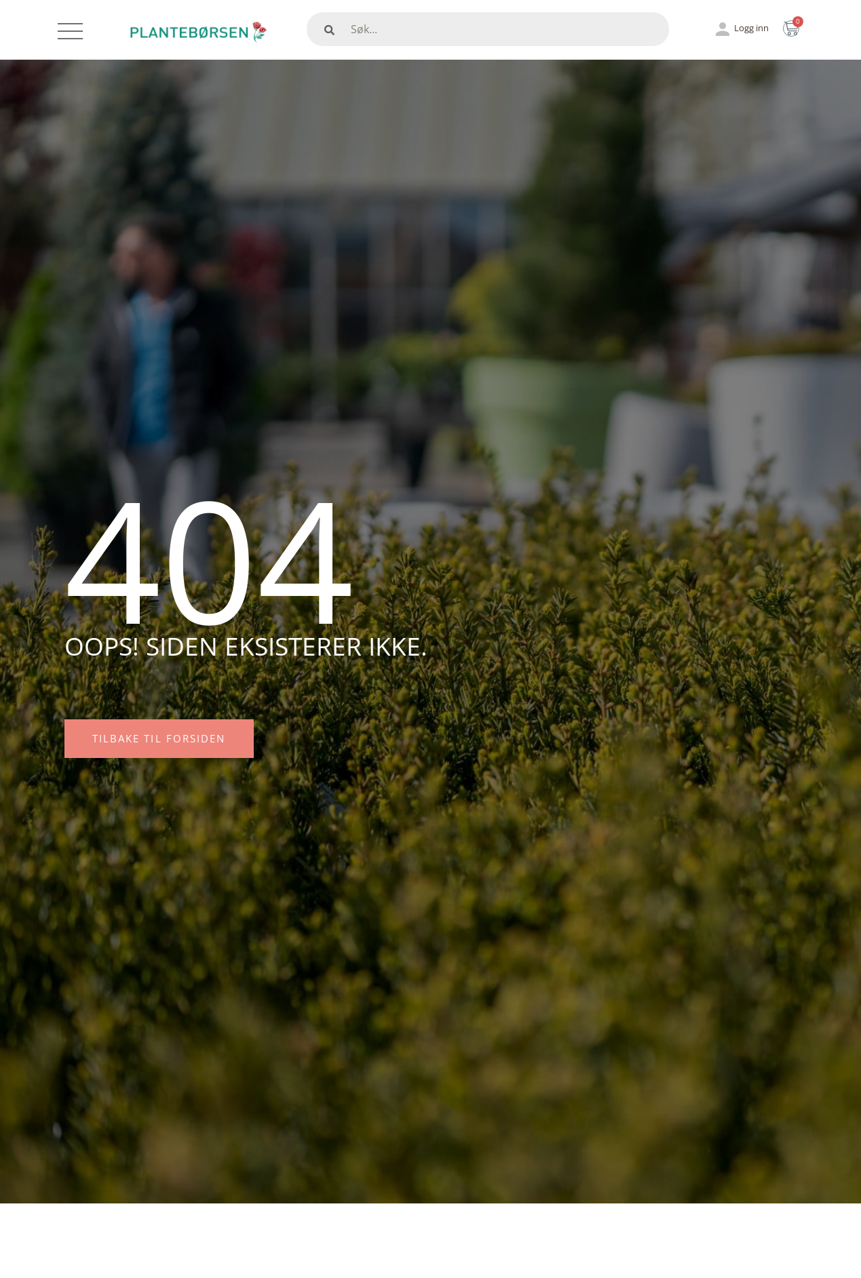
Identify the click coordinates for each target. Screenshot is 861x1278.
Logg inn (751, 28)
